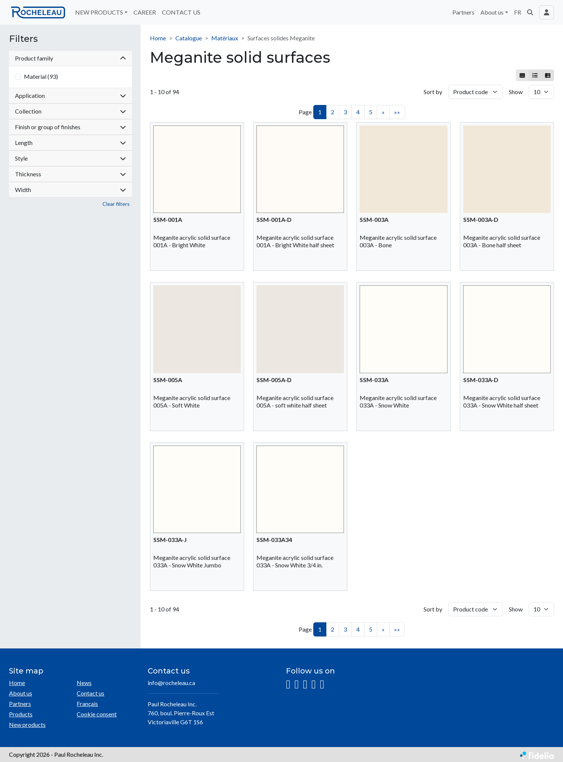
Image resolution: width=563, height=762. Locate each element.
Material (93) (41, 76)
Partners (463, 12)
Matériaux (224, 37)
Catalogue (188, 37)
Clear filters (116, 204)
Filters (23, 39)
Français (87, 703)
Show (516, 91)
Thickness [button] (70, 173)
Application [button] (70, 95)
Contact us (90, 693)
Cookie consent (97, 714)
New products (27, 724)
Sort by (433, 91)
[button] (530, 12)
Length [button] (70, 142)
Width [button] (70, 189)
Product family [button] (70, 58)
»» (397, 111)
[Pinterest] (322, 684)
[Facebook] (297, 684)
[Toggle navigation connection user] (546, 12)
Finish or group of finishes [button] (70, 126)
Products (21, 714)
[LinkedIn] (305, 684)
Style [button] (70, 158)
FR (517, 12)
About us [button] (492, 12)
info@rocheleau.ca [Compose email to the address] (171, 682)
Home (158, 37)
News (84, 682)
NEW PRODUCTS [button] (99, 12)
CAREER (144, 12)
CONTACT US (181, 12)
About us (20, 693)
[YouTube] (313, 684)
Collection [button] (70, 111)
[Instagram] (288, 684)
